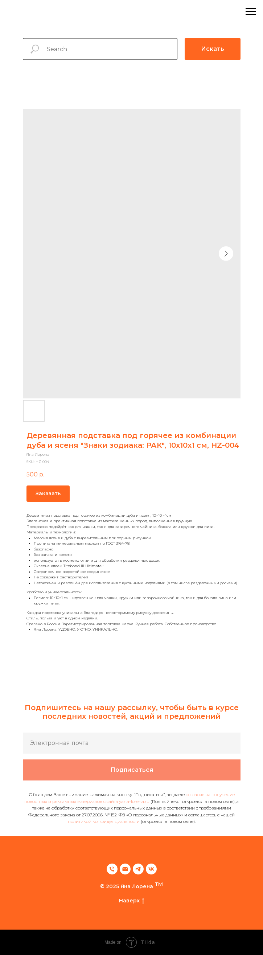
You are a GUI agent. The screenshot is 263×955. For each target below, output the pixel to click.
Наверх (131, 900)
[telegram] (138, 869)
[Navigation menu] (251, 11)
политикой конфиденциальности (104, 821)
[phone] (112, 869)
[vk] (151, 869)
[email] (125, 869)
